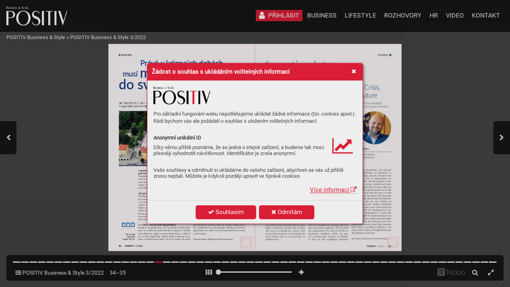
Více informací (333, 189)
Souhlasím (226, 212)
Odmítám (286, 212)
